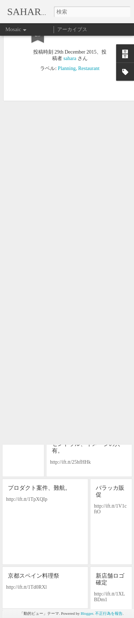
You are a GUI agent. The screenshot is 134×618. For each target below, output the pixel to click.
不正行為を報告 (109, 613)
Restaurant (89, 42)
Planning (67, 42)
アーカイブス (72, 29)
